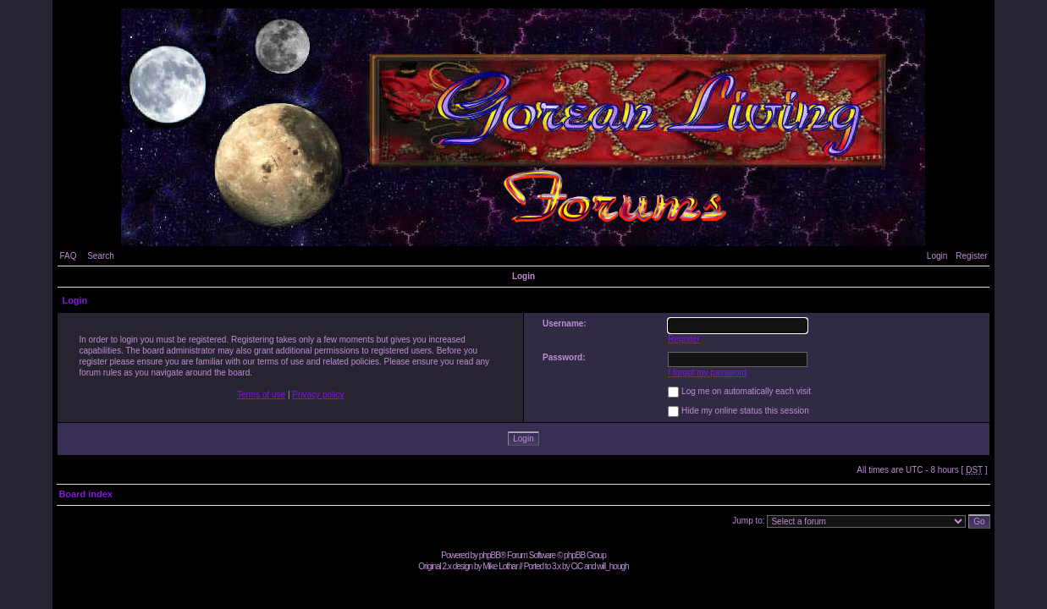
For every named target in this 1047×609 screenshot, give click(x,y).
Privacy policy (318, 394)
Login (937, 256)
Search (100, 256)
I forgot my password (707, 372)
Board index (85, 494)
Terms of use (261, 394)
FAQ (67, 256)
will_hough (612, 566)
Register (971, 256)
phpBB (489, 555)
